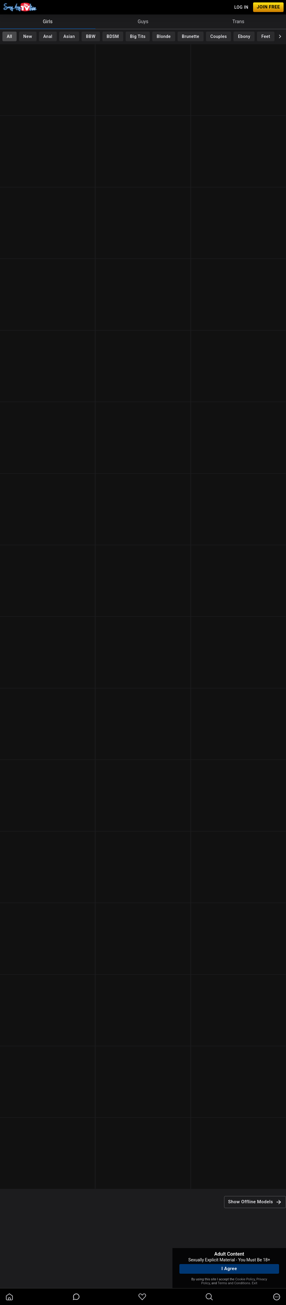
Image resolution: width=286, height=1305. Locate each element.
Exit (254, 1283)
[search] (209, 1297)
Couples (218, 36)
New (27, 36)
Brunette (190, 36)
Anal (47, 36)
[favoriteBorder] (142, 1296)
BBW (91, 36)
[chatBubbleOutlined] (76, 1296)
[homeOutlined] (9, 1297)
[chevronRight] (280, 36)
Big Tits (138, 36)
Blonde (164, 36)
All (9, 36)
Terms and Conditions (234, 1283)
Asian (69, 36)
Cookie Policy (245, 1279)
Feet (266, 36)
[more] (277, 1297)
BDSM (113, 36)
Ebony (244, 36)
